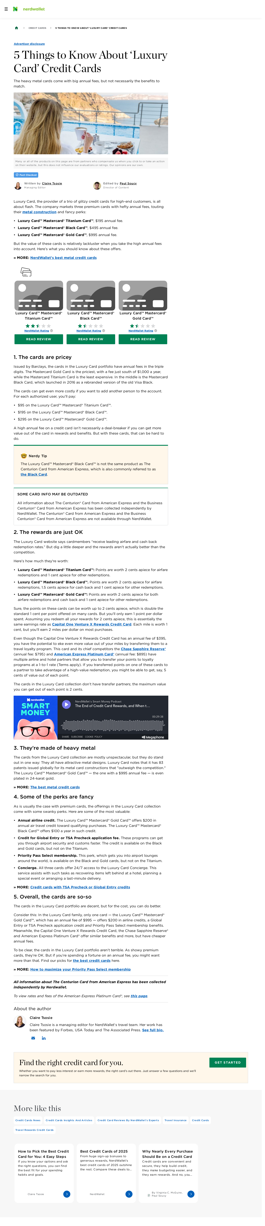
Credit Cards (37, 28)
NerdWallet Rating (36, 330)
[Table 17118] (91, 506)
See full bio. (153, 1030)
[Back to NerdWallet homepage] (16, 28)
